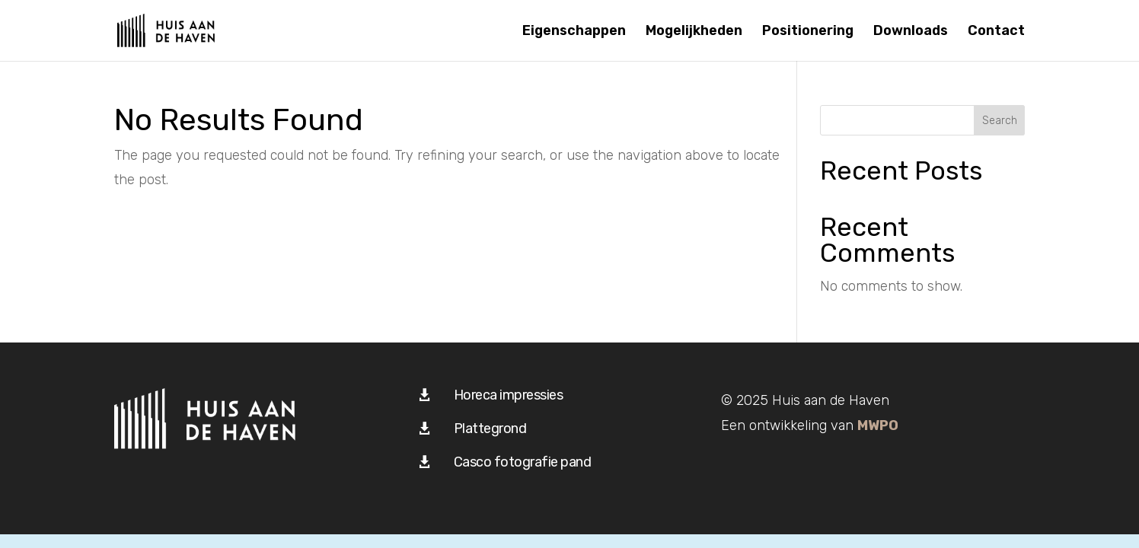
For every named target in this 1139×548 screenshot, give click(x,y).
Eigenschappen (574, 32)
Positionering (807, 32)
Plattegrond (490, 428)
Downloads (910, 32)
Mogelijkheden (694, 32)
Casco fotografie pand (523, 462)
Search (999, 120)
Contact (996, 32)
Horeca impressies (508, 395)
